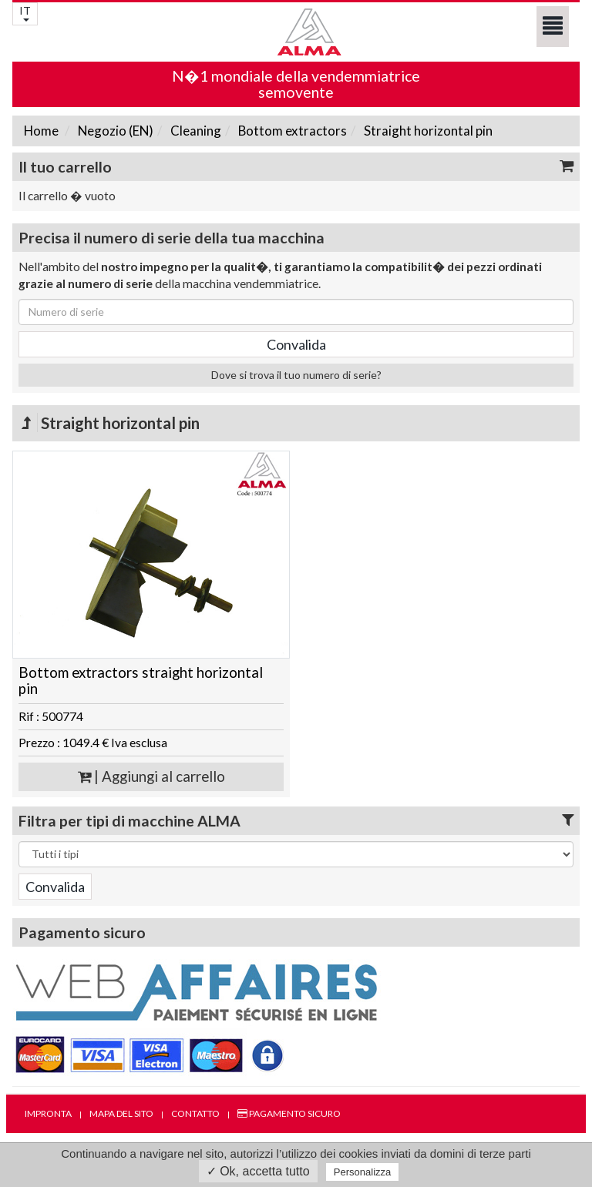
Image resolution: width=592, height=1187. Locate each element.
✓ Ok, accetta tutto (258, 1171)
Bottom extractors (291, 130)
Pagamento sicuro (289, 1113)
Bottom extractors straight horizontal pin (140, 680)
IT (25, 13)
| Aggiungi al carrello (151, 776)
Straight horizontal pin (427, 130)
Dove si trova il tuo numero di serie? (296, 374)
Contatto (195, 1113)
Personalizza (362, 1172)
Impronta (48, 1113)
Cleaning (194, 130)
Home (41, 130)
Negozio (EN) (114, 130)
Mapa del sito (121, 1113)
